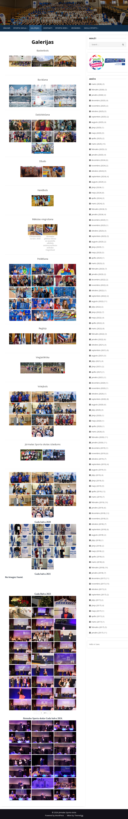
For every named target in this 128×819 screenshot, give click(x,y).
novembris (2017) (99, 584)
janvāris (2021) (97, 377)
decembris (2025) (99, 100)
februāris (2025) (98, 149)
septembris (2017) (99, 594)
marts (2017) (97, 622)
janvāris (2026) (97, 95)
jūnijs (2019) (96, 480)
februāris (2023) (98, 269)
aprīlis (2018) (97, 556)
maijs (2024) (97, 193)
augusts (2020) (98, 404)
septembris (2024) (99, 176)
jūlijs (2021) (96, 361)
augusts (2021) (98, 355)
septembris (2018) (99, 529)
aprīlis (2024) (97, 198)
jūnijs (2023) (96, 247)
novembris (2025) (99, 106)
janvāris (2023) (97, 274)
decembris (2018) (99, 513)
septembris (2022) (99, 296)
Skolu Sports (90, 28)
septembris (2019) (99, 464)
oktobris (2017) (98, 589)
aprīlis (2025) (97, 138)
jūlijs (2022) (96, 307)
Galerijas (34, 28)
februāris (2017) (98, 627)
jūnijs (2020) (96, 415)
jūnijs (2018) (96, 546)
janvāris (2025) (97, 155)
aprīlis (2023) (97, 258)
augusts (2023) (98, 241)
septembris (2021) (99, 350)
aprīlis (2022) (97, 323)
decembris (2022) (99, 279)
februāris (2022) (98, 334)
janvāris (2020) (97, 442)
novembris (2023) (99, 225)
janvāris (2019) (97, 508)
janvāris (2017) (97, 632)
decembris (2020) (99, 383)
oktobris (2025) (98, 111)
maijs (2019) (97, 486)
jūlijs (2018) (96, 540)
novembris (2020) (99, 388)
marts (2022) (97, 328)
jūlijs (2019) (96, 475)
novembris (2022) (99, 285)
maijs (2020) (97, 421)
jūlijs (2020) (96, 410)
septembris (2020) (99, 399)
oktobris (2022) (98, 290)
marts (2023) (97, 263)
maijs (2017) (97, 611)
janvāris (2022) (97, 339)
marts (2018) (97, 562)
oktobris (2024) (98, 171)
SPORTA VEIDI (61, 28)
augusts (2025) (98, 122)
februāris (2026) (98, 89)
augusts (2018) (98, 535)
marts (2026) (97, 84)
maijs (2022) (97, 317)
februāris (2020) (98, 437)
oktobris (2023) (98, 231)
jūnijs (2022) (96, 312)
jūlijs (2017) (96, 600)
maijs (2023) (97, 252)
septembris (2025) (99, 116)
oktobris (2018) (98, 524)
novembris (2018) (99, 518)
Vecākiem (75, 28)
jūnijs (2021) (96, 366)
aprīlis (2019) (97, 491)
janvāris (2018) (97, 573)
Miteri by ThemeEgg (75, 815)
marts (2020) (97, 431)
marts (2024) (97, 203)
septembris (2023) (99, 236)
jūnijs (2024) (96, 187)
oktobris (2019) (98, 459)
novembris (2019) (99, 453)
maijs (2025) (97, 133)
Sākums (6, 28)
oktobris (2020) (98, 394)
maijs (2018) (97, 551)
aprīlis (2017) (97, 616)
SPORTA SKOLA (19, 28)
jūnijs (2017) (96, 605)
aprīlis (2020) (97, 426)
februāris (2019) (98, 502)
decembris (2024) (99, 160)
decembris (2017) (99, 578)
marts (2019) (97, 497)
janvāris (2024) (97, 214)
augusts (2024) (98, 182)
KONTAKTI (47, 28)
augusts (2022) (98, 301)
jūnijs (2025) (96, 127)
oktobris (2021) (98, 345)
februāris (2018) (98, 567)
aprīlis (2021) (97, 372)
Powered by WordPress (54, 815)
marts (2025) (97, 144)
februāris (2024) (98, 209)
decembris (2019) (99, 448)
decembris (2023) (99, 220)
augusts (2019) (98, 470)
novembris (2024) (99, 165)
